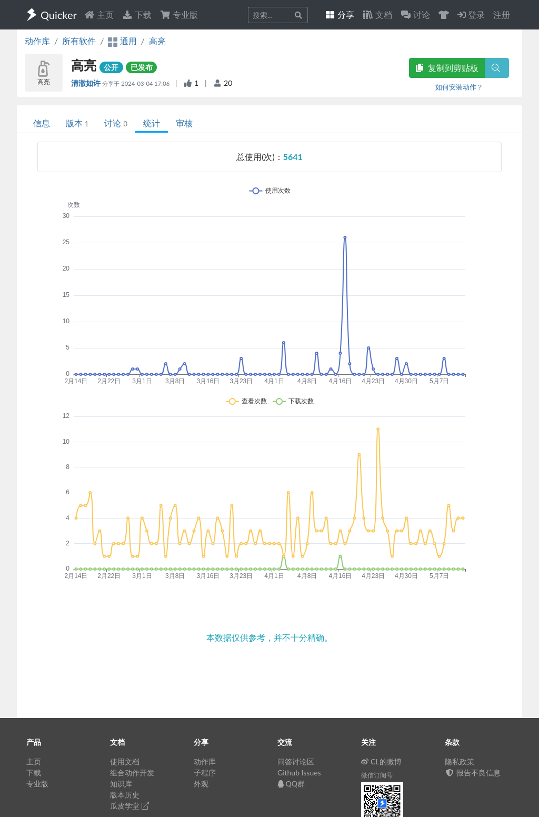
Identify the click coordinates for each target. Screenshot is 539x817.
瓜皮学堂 (129, 805)
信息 (41, 123)
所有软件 (79, 41)
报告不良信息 (473, 772)
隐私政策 (459, 761)
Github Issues (299, 772)
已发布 (142, 67)
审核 (184, 123)
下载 (137, 14)
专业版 (179, 14)
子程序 (205, 772)
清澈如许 (86, 82)
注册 (501, 14)
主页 (99, 14)
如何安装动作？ (459, 87)
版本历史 (124, 794)
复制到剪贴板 (447, 68)
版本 (77, 123)
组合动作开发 (132, 772)
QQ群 (291, 783)
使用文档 (124, 761)
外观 (201, 783)
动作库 (37, 41)
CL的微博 (381, 761)
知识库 (121, 783)
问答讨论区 (295, 761)
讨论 (115, 123)
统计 (151, 123)
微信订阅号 (377, 775)
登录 (471, 14)
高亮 (157, 41)
